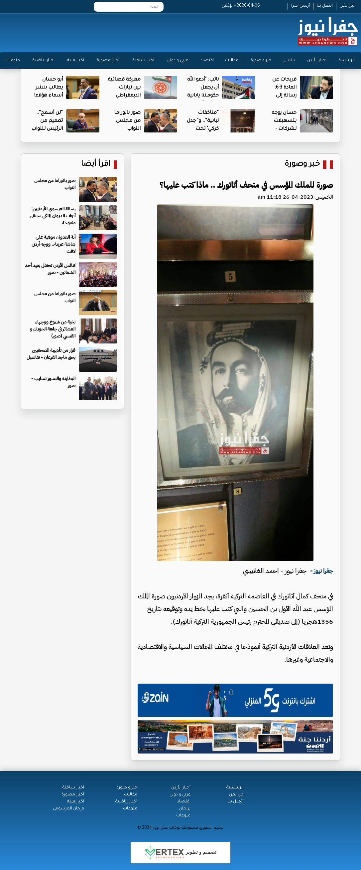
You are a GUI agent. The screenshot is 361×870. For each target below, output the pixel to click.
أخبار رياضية (44, 60)
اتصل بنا (325, 6)
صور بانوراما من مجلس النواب (127, 121)
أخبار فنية (75, 60)
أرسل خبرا (300, 6)
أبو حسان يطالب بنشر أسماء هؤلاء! (48, 88)
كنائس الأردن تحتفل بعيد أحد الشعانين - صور (50, 269)
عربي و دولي (177, 60)
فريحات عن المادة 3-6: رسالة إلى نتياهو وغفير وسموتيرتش (282, 95)
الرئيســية (235, 787)
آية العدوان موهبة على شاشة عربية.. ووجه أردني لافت (53, 244)
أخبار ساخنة (143, 60)
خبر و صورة (261, 60)
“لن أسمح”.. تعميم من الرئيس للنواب (47, 121)
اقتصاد (207, 60)
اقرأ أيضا (95, 164)
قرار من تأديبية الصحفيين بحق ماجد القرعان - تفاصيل (51, 354)
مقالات (231, 60)
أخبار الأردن (316, 60)
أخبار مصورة (108, 60)
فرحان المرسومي (68, 808)
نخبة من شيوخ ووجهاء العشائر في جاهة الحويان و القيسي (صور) (52, 329)
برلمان (289, 60)
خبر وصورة (302, 164)
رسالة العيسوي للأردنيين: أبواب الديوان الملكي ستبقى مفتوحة (52, 215)
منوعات (13, 60)
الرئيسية (347, 60)
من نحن (347, 6)
